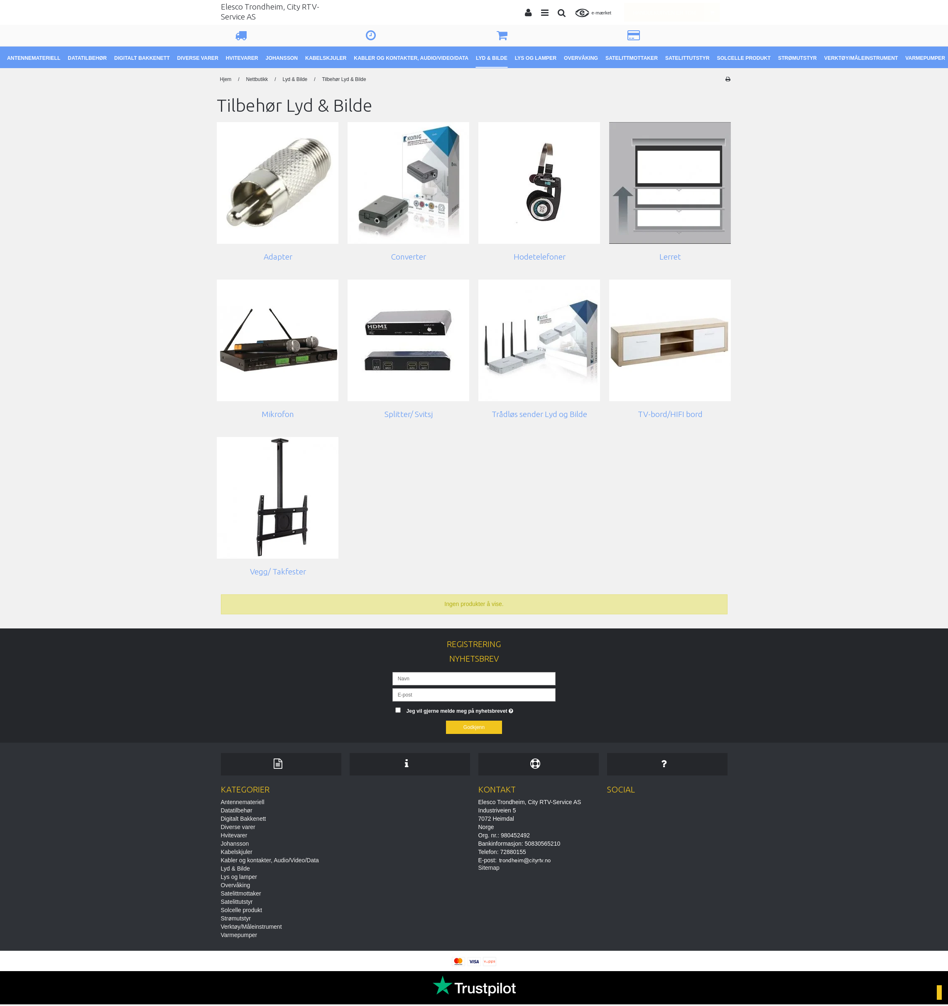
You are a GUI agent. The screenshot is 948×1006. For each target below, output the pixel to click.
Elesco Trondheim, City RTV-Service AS (270, 11)
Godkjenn (474, 727)
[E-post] (474, 694)
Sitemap (489, 869)
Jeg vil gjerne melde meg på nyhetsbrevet (481, 709)
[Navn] (474, 678)
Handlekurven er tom (676, 12)
